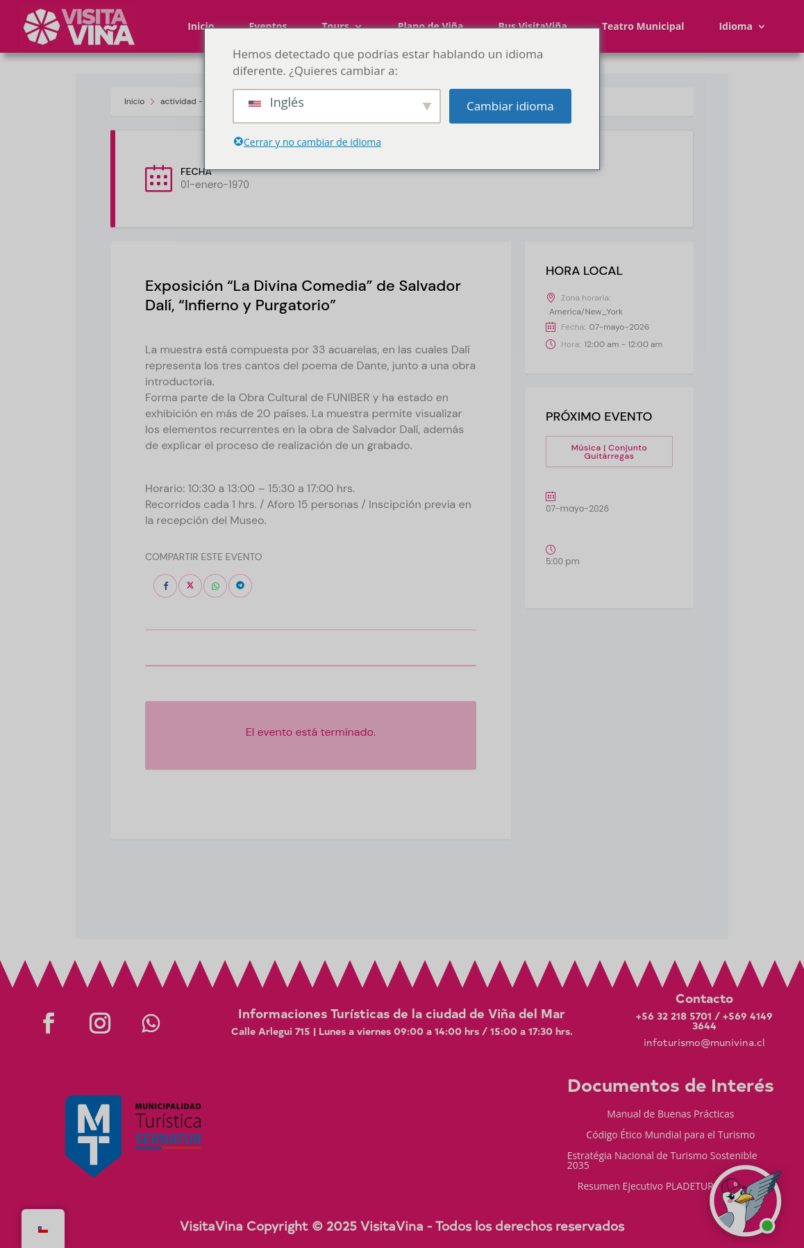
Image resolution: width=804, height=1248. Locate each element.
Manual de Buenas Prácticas (670, 1114)
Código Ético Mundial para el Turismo (670, 1135)
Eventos (268, 26)
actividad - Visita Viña (203, 101)
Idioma (736, 26)
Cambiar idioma (510, 106)
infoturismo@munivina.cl (704, 1042)
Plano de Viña (431, 26)
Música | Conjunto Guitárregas (609, 452)
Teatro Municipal (643, 26)
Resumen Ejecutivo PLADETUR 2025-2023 (671, 1186)
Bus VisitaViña (533, 26)
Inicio (200, 26)
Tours (335, 26)
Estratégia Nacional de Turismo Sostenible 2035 (662, 1161)
